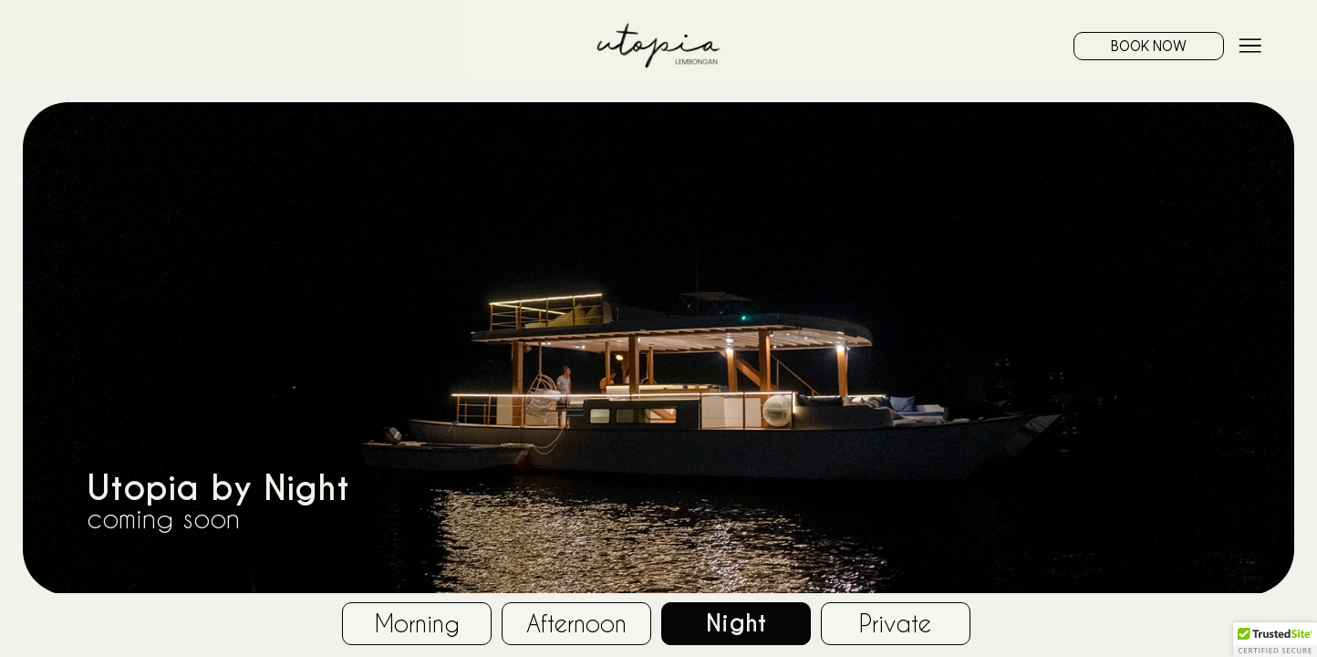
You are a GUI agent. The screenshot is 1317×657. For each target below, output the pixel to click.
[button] (1275, 639)
